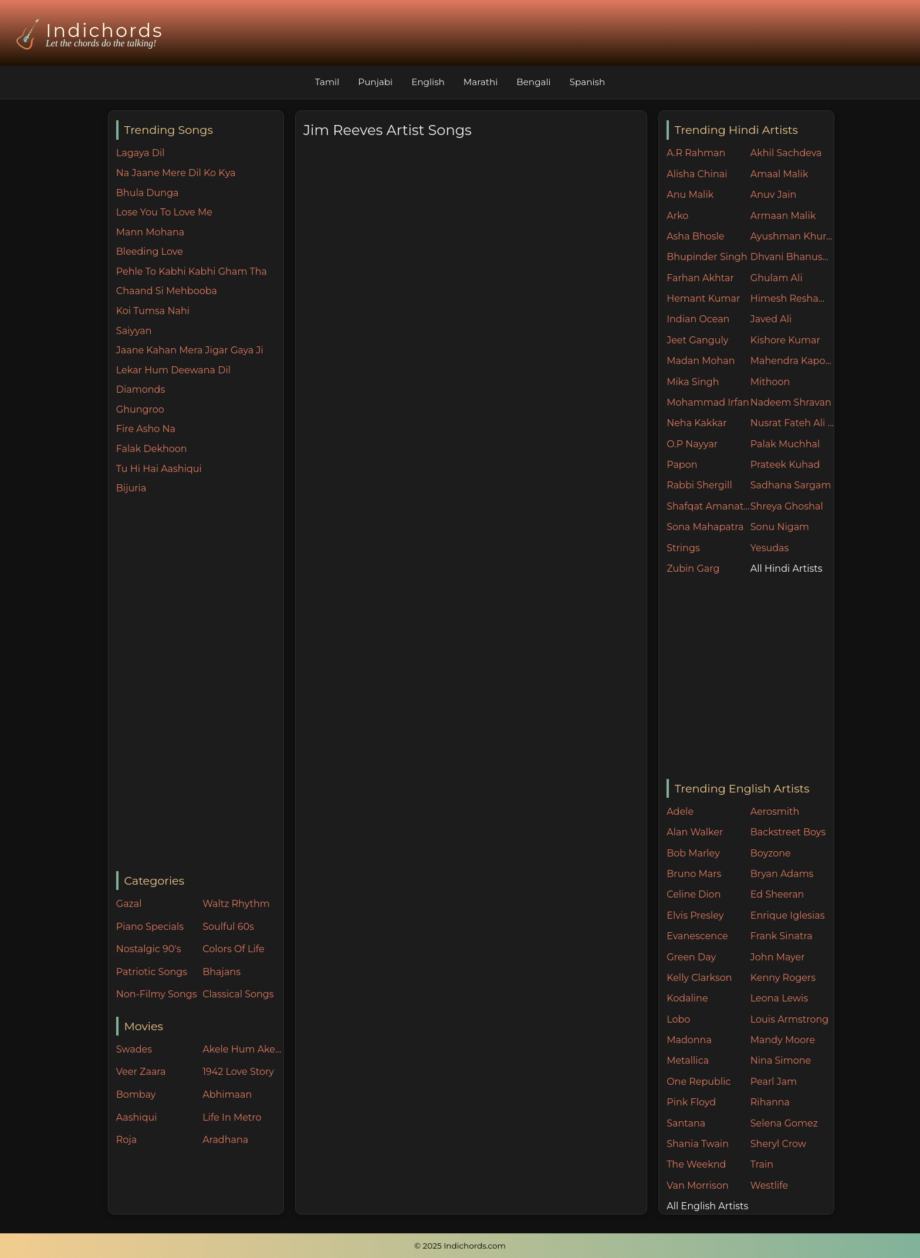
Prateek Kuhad (785, 464)
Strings (683, 548)
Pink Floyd (691, 1102)
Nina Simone (780, 1060)
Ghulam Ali (776, 278)
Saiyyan (134, 330)
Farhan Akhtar (700, 278)
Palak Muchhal (785, 444)
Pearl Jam (773, 1081)
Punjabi (375, 81)
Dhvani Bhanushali (792, 256)
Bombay (136, 1094)
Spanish (588, 81)
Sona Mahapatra (705, 526)
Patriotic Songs (151, 971)
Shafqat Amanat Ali (708, 506)
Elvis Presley (695, 915)
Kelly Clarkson (699, 977)
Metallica (688, 1060)
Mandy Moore (782, 1039)
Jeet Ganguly (697, 340)
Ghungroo (140, 409)
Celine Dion (694, 894)
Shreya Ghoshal (786, 506)
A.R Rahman (696, 152)
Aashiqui (136, 1117)
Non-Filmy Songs (156, 994)
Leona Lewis (779, 998)
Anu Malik (690, 194)
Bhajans (221, 971)
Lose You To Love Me (164, 212)
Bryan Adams (782, 873)
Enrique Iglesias (787, 915)
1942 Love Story (238, 1071)
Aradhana (225, 1139)
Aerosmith (775, 811)
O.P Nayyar (692, 444)
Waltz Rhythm (236, 903)
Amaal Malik (779, 174)
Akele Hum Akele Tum (242, 1049)
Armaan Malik (783, 215)
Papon (682, 464)
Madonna (689, 1039)
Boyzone (770, 853)
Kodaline (687, 998)
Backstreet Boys (788, 832)
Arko (677, 215)
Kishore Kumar (785, 340)
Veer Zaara (141, 1071)
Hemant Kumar (703, 298)
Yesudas (769, 548)
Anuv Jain (773, 194)
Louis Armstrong (789, 1019)
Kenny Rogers (783, 977)
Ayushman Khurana (792, 236)
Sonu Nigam (779, 526)
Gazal (129, 903)
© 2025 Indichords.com (460, 1245)
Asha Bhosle (695, 236)
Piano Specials (150, 926)
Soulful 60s (228, 926)
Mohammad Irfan (708, 402)
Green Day (691, 957)
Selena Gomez (784, 1123)
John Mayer (777, 957)
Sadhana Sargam (790, 485)
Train (761, 1164)
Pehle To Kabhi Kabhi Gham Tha (191, 271)
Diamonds (140, 389)
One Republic (698, 1081)
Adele (680, 811)
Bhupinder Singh (707, 256)
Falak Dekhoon (151, 448)
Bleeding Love (149, 251)
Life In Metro (231, 1117)
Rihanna (770, 1102)
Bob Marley (693, 853)
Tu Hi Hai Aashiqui (159, 468)
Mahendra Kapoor (792, 360)
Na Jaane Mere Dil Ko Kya (176, 172)
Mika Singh (693, 381)
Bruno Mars (694, 873)
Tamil (327, 81)
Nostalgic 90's (148, 949)
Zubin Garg (693, 568)
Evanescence (697, 936)
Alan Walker (695, 832)
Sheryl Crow (778, 1143)
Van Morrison (698, 1185)
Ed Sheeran (777, 894)
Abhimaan (227, 1094)
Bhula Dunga (147, 192)
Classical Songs (237, 994)
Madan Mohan (701, 360)
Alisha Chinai (697, 174)
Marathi (481, 81)
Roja (126, 1139)
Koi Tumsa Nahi (153, 310)
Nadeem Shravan (790, 402)
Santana (686, 1123)
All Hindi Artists (786, 568)
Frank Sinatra (781, 936)
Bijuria (131, 488)
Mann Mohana (150, 232)
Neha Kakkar (697, 423)
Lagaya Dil (140, 152)
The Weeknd (696, 1164)
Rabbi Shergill (699, 485)
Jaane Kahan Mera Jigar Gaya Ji (189, 350)
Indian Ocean (698, 319)
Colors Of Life (233, 949)
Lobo (678, 1019)
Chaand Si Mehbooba (166, 290)
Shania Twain (698, 1143)
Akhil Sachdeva (786, 152)
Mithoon (770, 381)
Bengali (533, 81)
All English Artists (707, 1206)
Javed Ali (771, 319)
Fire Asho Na (145, 428)
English (428, 81)
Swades (134, 1049)
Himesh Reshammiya (792, 298)
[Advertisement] (199, 684)
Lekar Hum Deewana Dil (173, 370)
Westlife (769, 1185)
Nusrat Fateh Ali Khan (792, 423)
